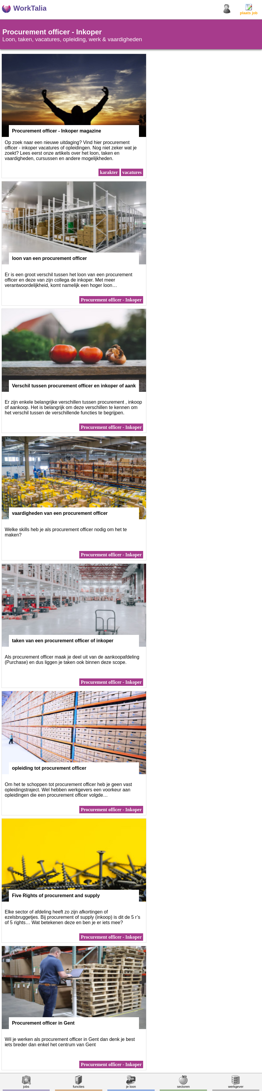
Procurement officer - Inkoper (111, 299)
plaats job (249, 11)
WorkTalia (29, 8)
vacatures (132, 172)
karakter (109, 172)
